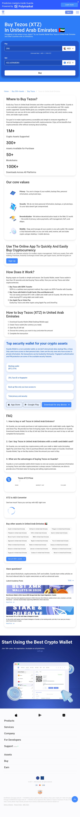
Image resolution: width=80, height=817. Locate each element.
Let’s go (40, 651)
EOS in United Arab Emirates (39, 533)
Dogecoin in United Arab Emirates (17, 552)
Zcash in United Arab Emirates (16, 529)
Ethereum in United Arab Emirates (61, 549)
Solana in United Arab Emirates (59, 545)
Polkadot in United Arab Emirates (17, 533)
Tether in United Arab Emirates (16, 545)
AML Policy (26, 805)
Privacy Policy (18, 805)
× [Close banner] (78, 1)
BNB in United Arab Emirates (41, 537)
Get (6, 58)
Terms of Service (8, 805)
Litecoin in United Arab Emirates (39, 549)
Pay (6, 44)
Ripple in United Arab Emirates (39, 541)
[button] (77, 12)
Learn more (69, 5)
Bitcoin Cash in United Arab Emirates (18, 537)
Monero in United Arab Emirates (17, 549)
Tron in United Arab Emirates (60, 541)
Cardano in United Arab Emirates (40, 552)
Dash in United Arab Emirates (59, 533)
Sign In (69, 12)
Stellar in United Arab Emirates (37, 545)
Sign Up (12, 261)
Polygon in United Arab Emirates (61, 529)
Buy (40, 73)
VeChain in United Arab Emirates (38, 529)
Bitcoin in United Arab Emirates (62, 552)
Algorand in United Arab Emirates (17, 541)
